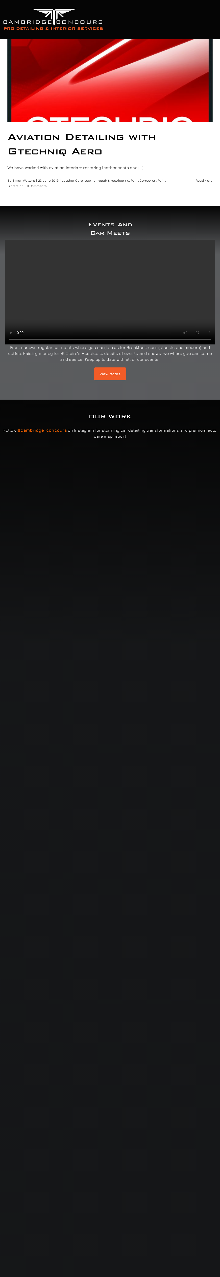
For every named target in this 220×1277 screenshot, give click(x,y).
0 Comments (37, 186)
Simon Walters (23, 180)
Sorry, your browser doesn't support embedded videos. (110, 292)
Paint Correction (143, 180)
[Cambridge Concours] (52, 9)
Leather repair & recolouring (106, 180)
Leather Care (72, 180)
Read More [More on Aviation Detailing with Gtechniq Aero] (204, 180)
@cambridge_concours (42, 430)
